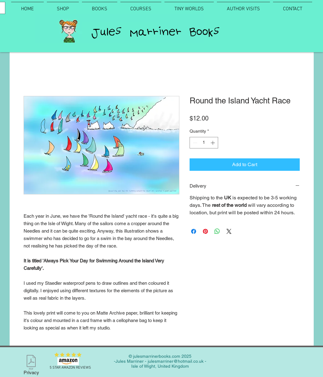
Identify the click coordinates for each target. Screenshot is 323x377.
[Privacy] (31, 366)
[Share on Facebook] (193, 231)
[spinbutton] (203, 142)
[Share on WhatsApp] (217, 231)
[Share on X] (229, 231)
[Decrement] (194, 142)
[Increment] (213, 142)
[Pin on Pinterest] (205, 231)
